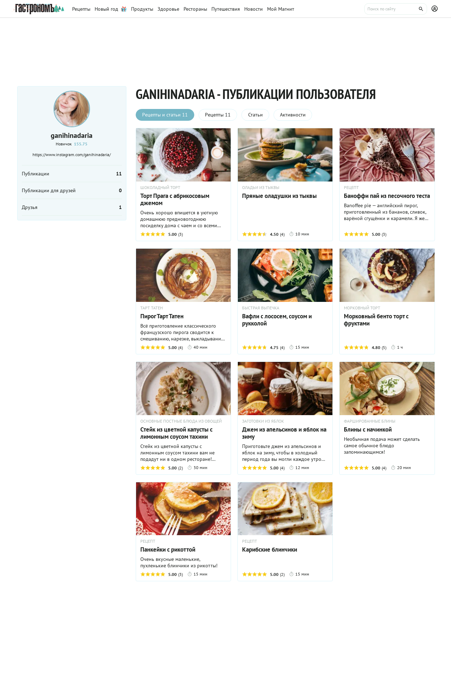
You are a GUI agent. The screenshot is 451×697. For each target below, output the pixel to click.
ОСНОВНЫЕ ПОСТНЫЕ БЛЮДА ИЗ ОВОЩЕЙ (181, 421)
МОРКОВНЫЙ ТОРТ (362, 308)
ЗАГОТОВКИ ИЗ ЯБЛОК (263, 421)
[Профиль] (435, 9)
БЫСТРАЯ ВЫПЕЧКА (260, 308)
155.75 (80, 143)
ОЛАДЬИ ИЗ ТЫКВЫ (260, 187)
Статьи (256, 115)
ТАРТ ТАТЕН (151, 308)
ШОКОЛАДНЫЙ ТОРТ (160, 187)
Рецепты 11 (218, 115)
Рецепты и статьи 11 (165, 115)
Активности (294, 115)
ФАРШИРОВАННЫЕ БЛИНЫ (369, 421)
